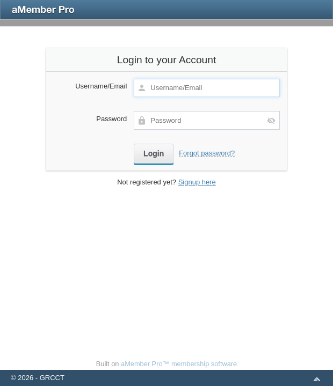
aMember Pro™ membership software (179, 364)
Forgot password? (207, 153)
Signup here (197, 182)
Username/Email (101, 86)
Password (111, 119)
